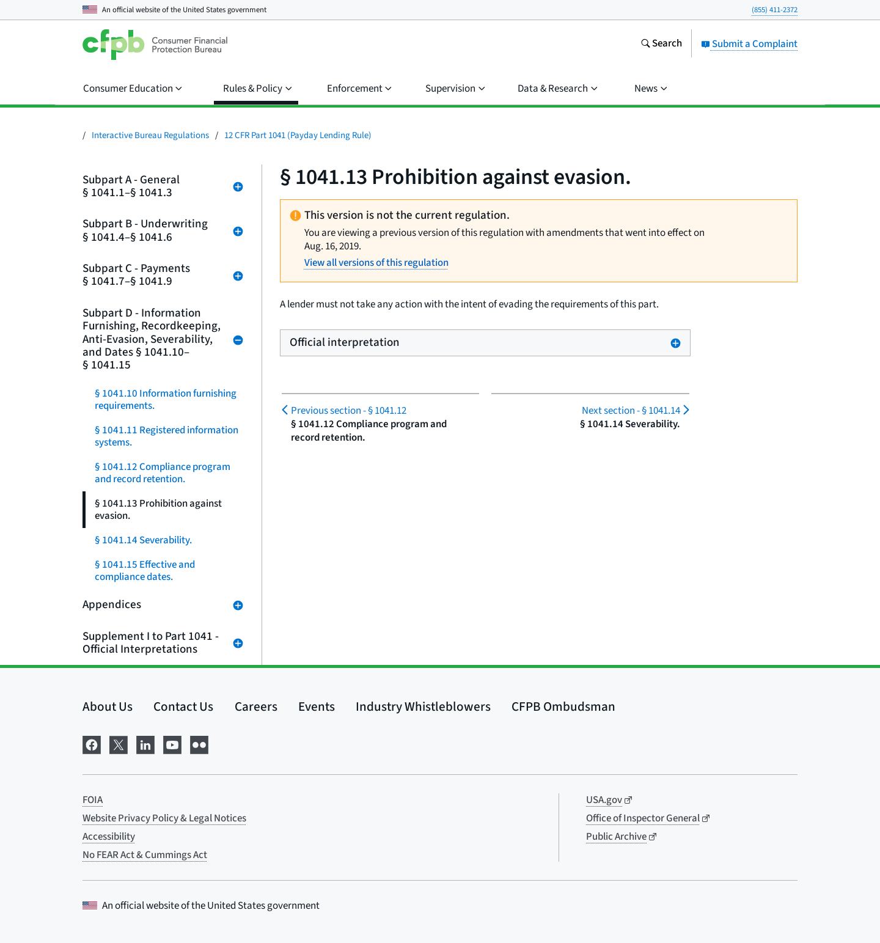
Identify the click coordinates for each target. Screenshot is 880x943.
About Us (107, 706)
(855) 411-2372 (775, 9)
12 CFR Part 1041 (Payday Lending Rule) (298, 135)
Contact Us (183, 706)
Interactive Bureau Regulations (150, 135)
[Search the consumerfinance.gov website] (661, 44)
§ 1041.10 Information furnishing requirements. (166, 399)
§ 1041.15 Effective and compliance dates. (145, 570)
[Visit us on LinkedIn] (145, 743)
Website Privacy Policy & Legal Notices (164, 818)
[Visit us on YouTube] (172, 743)
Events (316, 706)
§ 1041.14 (631, 410)
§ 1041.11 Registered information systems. (166, 436)
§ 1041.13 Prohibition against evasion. (158, 509)
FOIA (92, 800)
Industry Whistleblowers (423, 706)
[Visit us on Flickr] (199, 743)
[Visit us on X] (118, 743)
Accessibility (108, 836)
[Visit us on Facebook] (91, 743)
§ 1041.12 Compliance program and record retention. (162, 473)
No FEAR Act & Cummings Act (144, 855)
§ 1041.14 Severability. (143, 540)
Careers (256, 706)
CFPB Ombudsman (563, 706)
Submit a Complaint (749, 44)
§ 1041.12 (348, 410)
